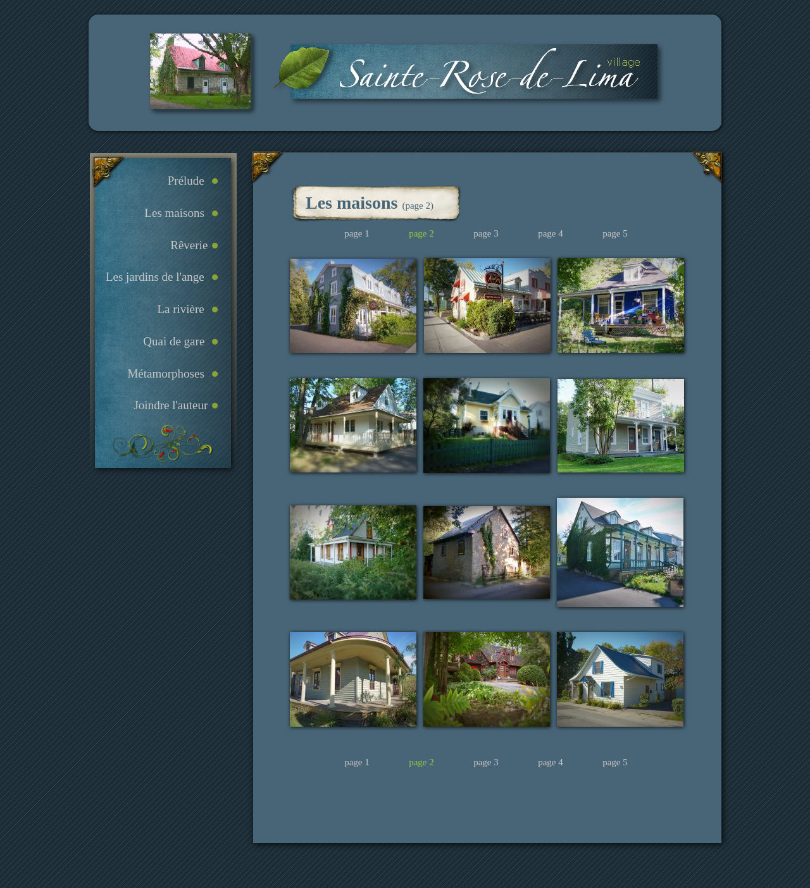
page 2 (421, 762)
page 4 (550, 762)
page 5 (615, 762)
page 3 (486, 762)
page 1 (357, 762)
